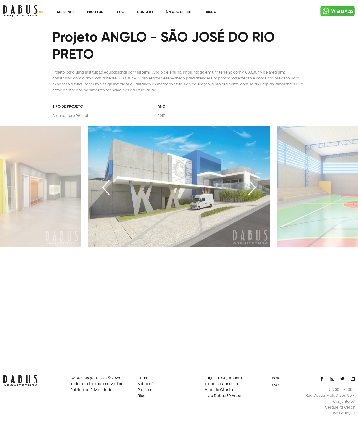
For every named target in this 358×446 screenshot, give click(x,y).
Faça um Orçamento (223, 377)
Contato (145, 12)
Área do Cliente (179, 12)
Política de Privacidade (91, 389)
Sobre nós (65, 12)
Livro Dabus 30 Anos (223, 395)
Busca (210, 12)
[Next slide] (252, 187)
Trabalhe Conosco (221, 383)
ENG (275, 385)
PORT (276, 377)
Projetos (95, 12)
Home (39, 12)
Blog (120, 12)
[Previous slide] (106, 187)
